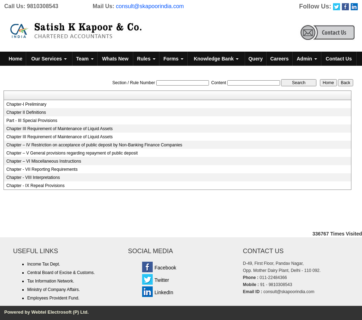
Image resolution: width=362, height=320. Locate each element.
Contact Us (339, 59)
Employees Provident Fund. (53, 298)
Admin (307, 59)
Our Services (49, 59)
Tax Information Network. (50, 281)
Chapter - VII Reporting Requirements (41, 169)
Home (15, 59)
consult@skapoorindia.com (150, 6)
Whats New (115, 59)
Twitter (161, 280)
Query (256, 59)
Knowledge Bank (216, 59)
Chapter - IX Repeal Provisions (35, 185)
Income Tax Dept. (43, 264)
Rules (146, 59)
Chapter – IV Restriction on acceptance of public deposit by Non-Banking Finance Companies (94, 144)
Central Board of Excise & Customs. (61, 272)
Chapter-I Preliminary (26, 104)
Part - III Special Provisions (31, 120)
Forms (173, 59)
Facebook (165, 267)
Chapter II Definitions (26, 112)
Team (84, 59)
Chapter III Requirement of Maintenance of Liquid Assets (59, 128)
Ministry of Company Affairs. (53, 289)
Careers (279, 59)
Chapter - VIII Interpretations (33, 177)
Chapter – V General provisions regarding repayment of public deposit (72, 153)
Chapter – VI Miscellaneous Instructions (43, 161)
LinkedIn (163, 292)
